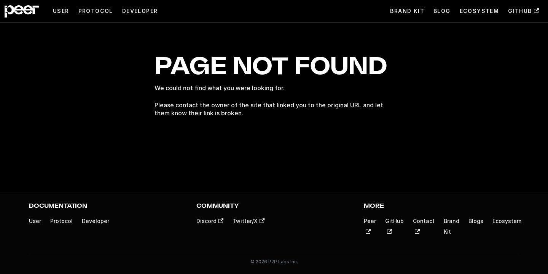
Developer (140, 11)
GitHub (523, 11)
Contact (424, 226)
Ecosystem (479, 11)
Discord (209, 221)
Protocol (95, 11)
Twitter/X (248, 221)
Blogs (475, 221)
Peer (370, 226)
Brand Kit (407, 11)
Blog (442, 11)
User (61, 11)
